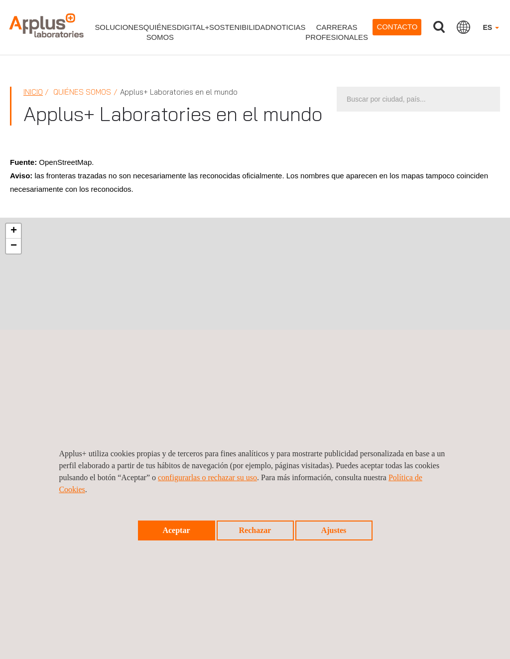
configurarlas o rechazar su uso (207, 477)
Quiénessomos (160, 32)
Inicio (33, 92)
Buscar (438, 27)
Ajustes (334, 530)
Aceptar (176, 530)
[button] (13, 231)
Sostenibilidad (239, 27)
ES (491, 27)
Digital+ (193, 27)
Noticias (287, 27)
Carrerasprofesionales (336, 32)
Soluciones (119, 27)
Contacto (397, 27)
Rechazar (255, 530)
